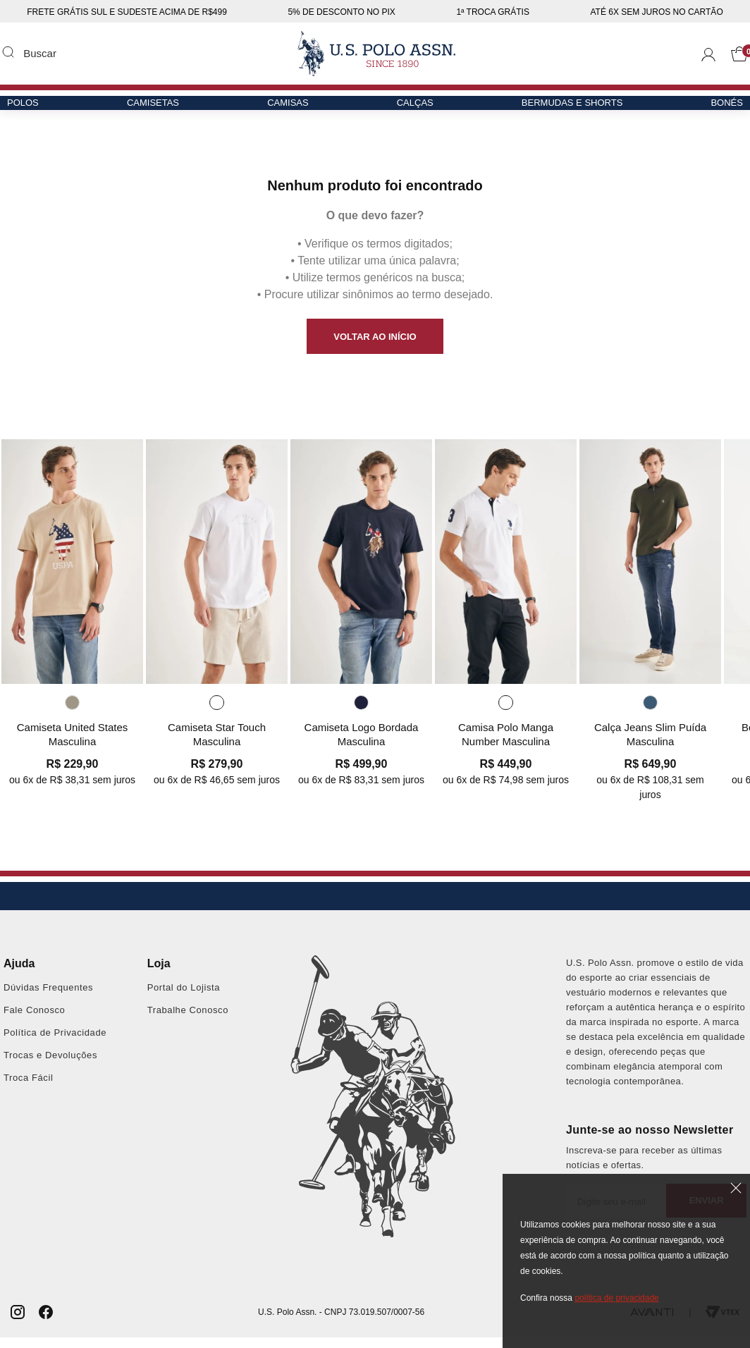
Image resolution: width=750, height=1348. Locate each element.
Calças (413, 110)
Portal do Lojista (183, 998)
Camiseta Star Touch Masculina (217, 743)
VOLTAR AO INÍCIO (374, 336)
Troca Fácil (28, 1088)
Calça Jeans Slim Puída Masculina (650, 743)
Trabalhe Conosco (187, 1020)
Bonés (715, 110)
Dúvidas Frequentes (48, 998)
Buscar (8, 51)
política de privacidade (616, 1298)
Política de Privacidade (55, 1043)
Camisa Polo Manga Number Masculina (505, 743)
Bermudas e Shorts (565, 110)
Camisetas (159, 110)
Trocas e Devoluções (50, 1065)
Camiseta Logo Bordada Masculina (362, 743)
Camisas (290, 110)
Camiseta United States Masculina (72, 743)
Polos (34, 110)
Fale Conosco (34, 1020)
